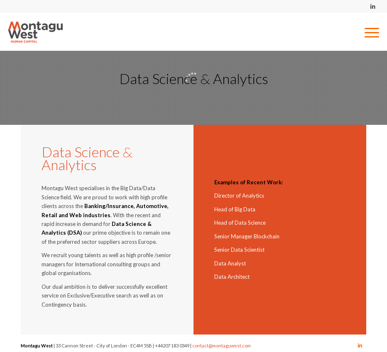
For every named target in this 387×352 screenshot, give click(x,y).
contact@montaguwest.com (221, 345)
